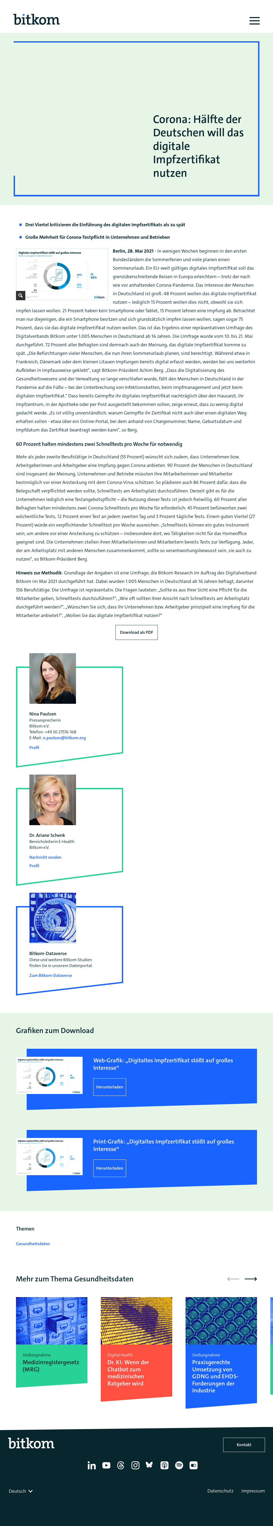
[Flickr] (194, 1469)
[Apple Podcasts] (165, 1469)
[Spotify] (180, 1469)
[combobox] (21, 1491)
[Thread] (122, 1469)
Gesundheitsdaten (33, 1244)
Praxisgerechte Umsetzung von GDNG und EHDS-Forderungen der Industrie (215, 1376)
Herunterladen (109, 1087)
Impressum (253, 1491)
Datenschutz (220, 1491)
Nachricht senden (45, 857)
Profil (34, 747)
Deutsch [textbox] (17, 1491)
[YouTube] (107, 1469)
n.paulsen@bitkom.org (64, 738)
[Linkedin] (93, 1469)
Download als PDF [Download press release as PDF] (136, 632)
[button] (251, 1279)
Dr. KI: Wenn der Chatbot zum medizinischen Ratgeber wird (128, 1373)
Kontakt (244, 1444)
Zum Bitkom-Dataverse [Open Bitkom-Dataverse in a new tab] (50, 975)
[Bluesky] (151, 1469)
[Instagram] (136, 1469)
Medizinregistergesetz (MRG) (51, 1366)
